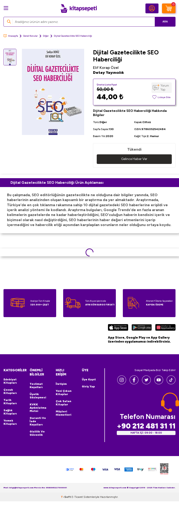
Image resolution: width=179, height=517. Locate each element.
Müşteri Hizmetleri (63, 413)
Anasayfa (10, 35)
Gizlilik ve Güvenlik (37, 433)
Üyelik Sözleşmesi (38, 396)
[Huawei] (165, 328)
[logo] (78, 8)
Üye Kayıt (89, 379)
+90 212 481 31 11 (146, 426)
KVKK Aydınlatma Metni (38, 408)
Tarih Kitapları (10, 401)
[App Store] (118, 328)
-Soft (66, 497)
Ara (165, 21)
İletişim (61, 384)
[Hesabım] (152, 8)
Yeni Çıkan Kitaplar (64, 392)
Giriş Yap (88, 386)
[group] (53, 92)
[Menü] (5, 8)
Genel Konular (30, 35)
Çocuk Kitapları (10, 391)
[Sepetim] (168, 8)
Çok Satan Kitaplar (63, 403)
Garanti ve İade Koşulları (38, 421)
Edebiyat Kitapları (10, 381)
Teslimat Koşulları (36, 385)
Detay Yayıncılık (108, 72)
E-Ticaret (77, 497)
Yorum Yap (165, 87)
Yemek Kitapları (10, 422)
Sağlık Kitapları (10, 412)
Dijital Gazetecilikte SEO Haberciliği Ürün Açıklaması (56, 182)
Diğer (46, 35)
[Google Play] (141, 328)
